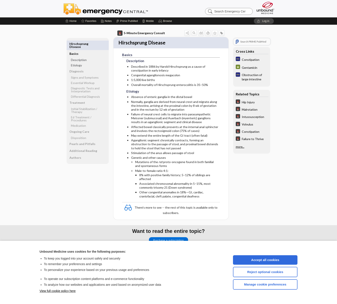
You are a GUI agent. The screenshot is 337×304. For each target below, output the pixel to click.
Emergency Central (117, 8)
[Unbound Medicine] (265, 8)
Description (79, 50)
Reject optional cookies (265, 272)
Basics (73, 44)
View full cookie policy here (58, 291)
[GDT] (251, 67)
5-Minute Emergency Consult (141, 33)
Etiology (76, 55)
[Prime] (127, 21)
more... (240, 146)
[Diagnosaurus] (251, 59)
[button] (165, 21)
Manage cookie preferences (265, 284)
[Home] (71, 21)
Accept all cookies (265, 260)
